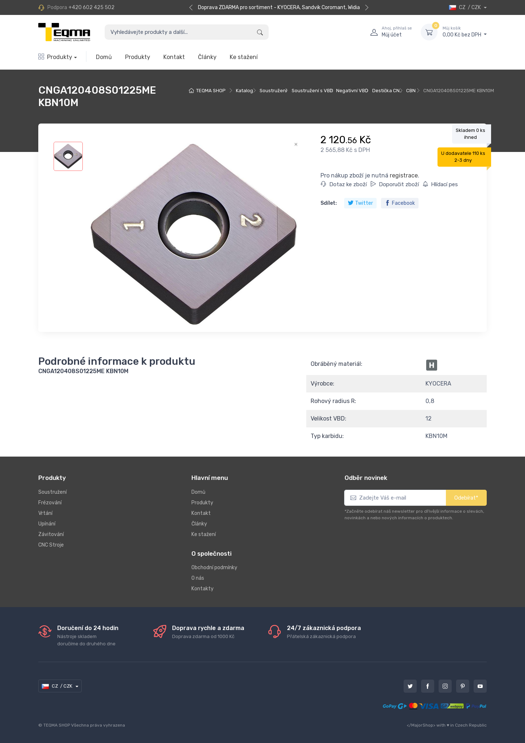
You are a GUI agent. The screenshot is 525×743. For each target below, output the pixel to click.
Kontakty (202, 589)
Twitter (360, 203)
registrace (404, 175)
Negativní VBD (352, 90)
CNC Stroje (51, 545)
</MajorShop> (421, 725)
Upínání (46, 524)
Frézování (50, 503)
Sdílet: (328, 203)
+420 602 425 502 (91, 7)
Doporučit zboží (394, 184)
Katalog (244, 90)
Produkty (55, 57)
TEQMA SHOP (211, 90)
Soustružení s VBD (312, 90)
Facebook (400, 203)
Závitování (51, 534)
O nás (197, 578)
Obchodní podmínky (214, 567)
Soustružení (273, 90)
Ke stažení (244, 57)
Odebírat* (466, 497)
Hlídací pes (440, 184)
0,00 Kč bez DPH (465, 32)
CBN (411, 90)
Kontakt (174, 57)
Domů (104, 57)
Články (207, 57)
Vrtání (45, 513)
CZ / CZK (465, 7)
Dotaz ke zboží (344, 184)
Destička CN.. (387, 90)
